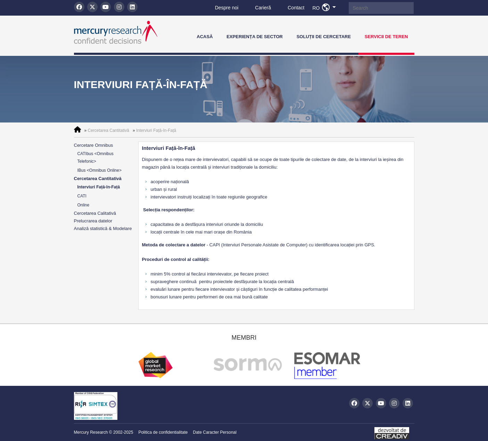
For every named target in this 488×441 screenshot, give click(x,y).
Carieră (263, 7)
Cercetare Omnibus (93, 145)
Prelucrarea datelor (93, 220)
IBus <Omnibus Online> (99, 170)
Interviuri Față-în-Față (156, 130)
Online (83, 205)
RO (326, 7)
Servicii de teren (386, 36)
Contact (296, 7)
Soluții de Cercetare (324, 36)
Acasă (205, 36)
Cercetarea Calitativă (95, 213)
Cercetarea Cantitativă (108, 130)
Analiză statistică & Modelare (103, 228)
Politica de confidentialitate (163, 432)
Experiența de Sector (254, 36)
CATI (81, 196)
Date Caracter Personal (215, 432)
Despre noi (227, 7)
